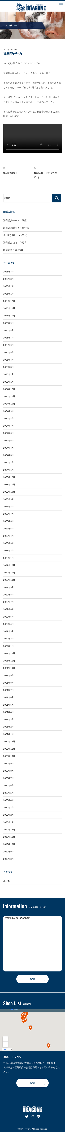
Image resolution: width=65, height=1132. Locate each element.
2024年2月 (8, 462)
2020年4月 (8, 800)
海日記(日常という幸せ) (15, 235)
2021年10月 (9, 668)
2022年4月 (8, 624)
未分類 (6, 881)
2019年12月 (9, 829)
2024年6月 (8, 433)
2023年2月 (8, 550)
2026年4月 (8, 271)
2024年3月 (8, 455)
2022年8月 (8, 594)
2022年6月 (8, 609)
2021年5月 (8, 705)
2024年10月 (9, 403)
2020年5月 (8, 793)
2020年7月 (8, 778)
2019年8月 (8, 859)
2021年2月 (8, 726)
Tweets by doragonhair (16, 917)
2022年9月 (8, 587)
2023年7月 (8, 514)
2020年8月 (8, 771)
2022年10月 (9, 580)
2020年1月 (8, 822)
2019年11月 (9, 837)
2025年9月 (8, 323)
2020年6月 (8, 785)
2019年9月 (8, 851)
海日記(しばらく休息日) (15, 242)
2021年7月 (8, 690)
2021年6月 (8, 697)
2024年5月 (8, 440)
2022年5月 (8, 616)
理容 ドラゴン (25, 1129)
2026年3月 (8, 279)
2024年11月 (9, 396)
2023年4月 (8, 536)
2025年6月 (8, 345)
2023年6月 (8, 521)
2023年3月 (8, 543)
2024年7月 (8, 425)
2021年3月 (8, 719)
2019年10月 (9, 844)
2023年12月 (9, 477)
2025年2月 (8, 374)
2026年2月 (8, 286)
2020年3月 (8, 807)
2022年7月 (8, 602)
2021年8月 (8, 682)
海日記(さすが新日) (13, 249)
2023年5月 (8, 528)
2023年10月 (9, 492)
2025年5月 (8, 352)
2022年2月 (8, 638)
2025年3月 (8, 367)
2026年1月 (8, 293)
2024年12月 (9, 389)
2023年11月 (9, 484)
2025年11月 (9, 308)
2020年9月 (8, 763)
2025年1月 (8, 382)
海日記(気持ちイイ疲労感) (16, 227)
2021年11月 (9, 660)
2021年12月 (9, 653)
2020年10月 (9, 756)
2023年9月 (8, 499)
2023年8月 (8, 506)
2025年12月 (9, 301)
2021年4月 (8, 712)
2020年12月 (9, 741)
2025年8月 (8, 330)
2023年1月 (8, 558)
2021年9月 (8, 675)
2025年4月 (8, 359)
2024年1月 (8, 470)
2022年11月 (9, 572)
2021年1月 (8, 734)
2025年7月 (8, 337)
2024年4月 (8, 448)
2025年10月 (9, 315)
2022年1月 (8, 646)
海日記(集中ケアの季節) (15, 220)
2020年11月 (9, 748)
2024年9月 (8, 411)
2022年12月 (9, 565)
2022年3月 (8, 631)
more (32, 978)
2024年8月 (8, 418)
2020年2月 (8, 815)
